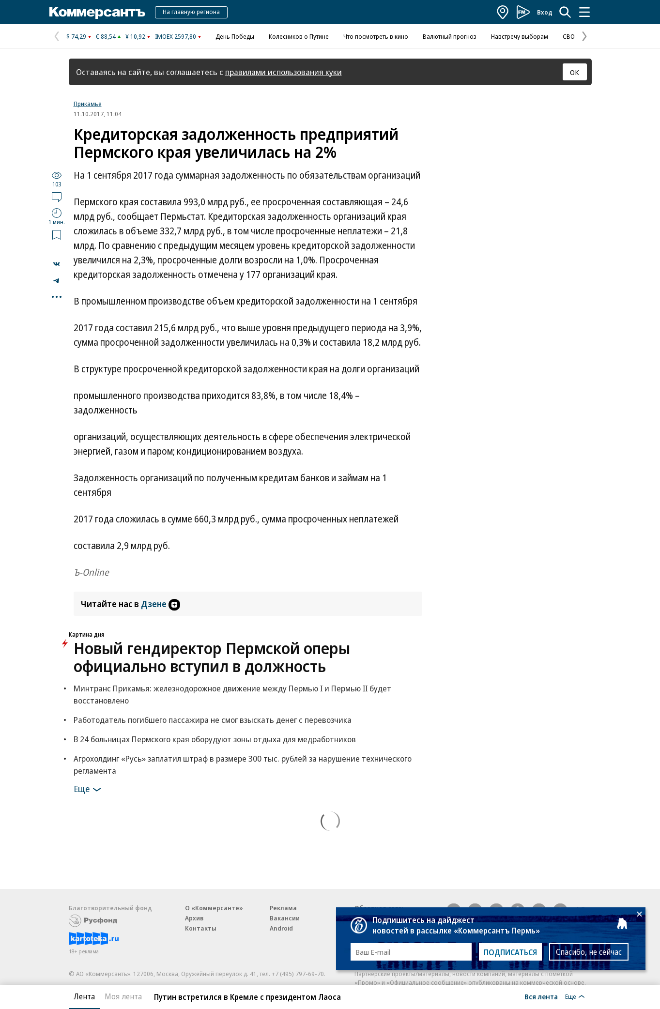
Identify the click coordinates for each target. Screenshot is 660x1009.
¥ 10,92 (135, 36)
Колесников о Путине (299, 36)
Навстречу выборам (519, 36)
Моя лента (123, 996)
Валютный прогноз (449, 36)
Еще (89, 789)
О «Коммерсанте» (214, 907)
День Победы (234, 36)
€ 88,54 (106, 36)
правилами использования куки (283, 71)
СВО (569, 36)
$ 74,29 (76, 36)
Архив (194, 918)
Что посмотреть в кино (375, 36)
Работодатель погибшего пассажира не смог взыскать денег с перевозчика (213, 719)
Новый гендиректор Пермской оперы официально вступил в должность (212, 657)
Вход (545, 12)
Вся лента (541, 996)
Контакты (200, 928)
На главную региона (191, 11)
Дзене (160, 604)
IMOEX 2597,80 (175, 36)
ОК (574, 72)
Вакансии (285, 918)
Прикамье (88, 103)
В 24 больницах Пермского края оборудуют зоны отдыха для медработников (215, 739)
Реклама (283, 907)
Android (281, 928)
